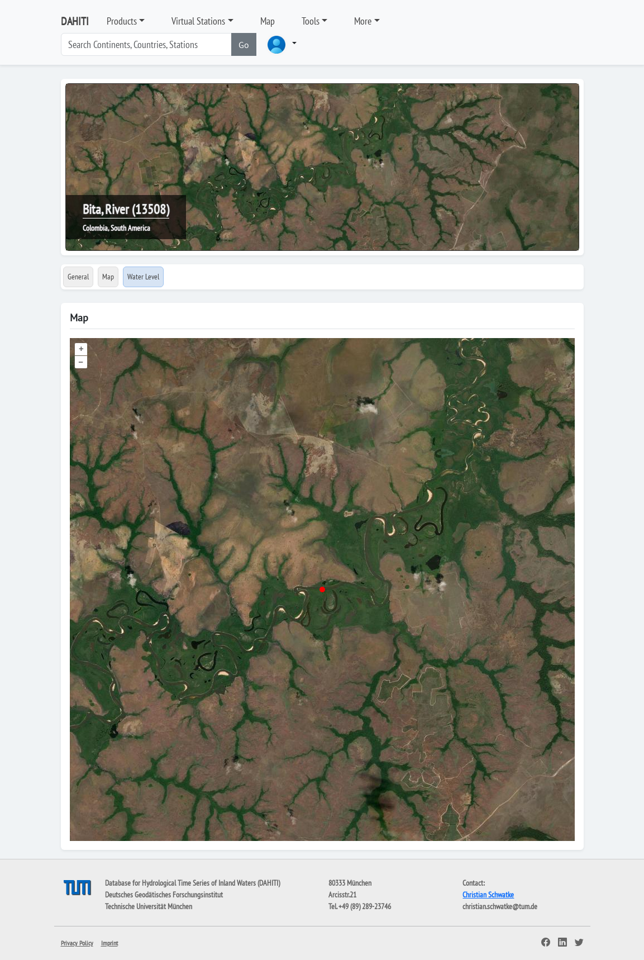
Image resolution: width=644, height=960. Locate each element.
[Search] (146, 44)
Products (122, 21)
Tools (310, 21)
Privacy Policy (77, 943)
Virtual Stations (198, 21)
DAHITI (75, 21)
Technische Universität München (148, 906)
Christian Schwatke (488, 895)
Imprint (109, 943)
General (78, 277)
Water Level (143, 277)
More (362, 21)
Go (243, 44)
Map (267, 21)
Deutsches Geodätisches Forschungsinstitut (164, 895)
